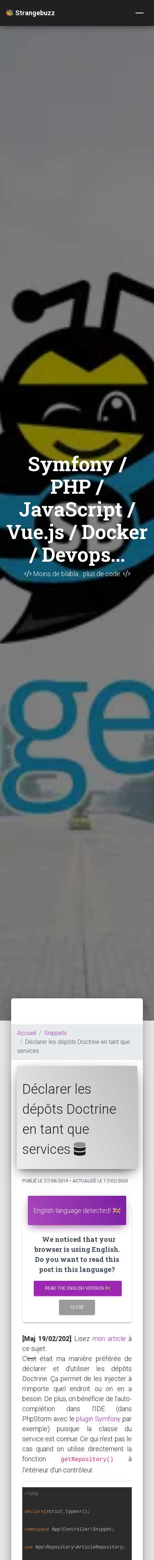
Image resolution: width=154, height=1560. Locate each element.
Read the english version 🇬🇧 (78, 1288)
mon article (109, 1338)
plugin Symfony (98, 1419)
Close (77, 1307)
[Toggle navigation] (139, 13)
